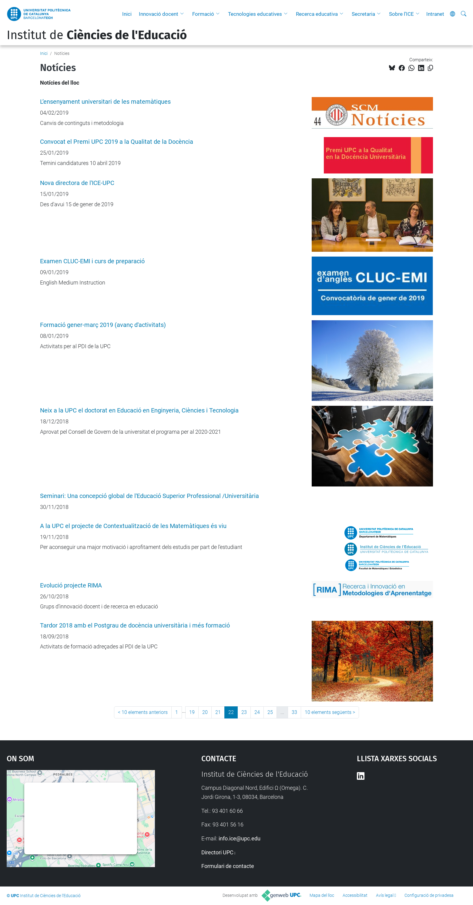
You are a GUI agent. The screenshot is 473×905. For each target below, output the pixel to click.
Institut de (97, 35)
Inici (127, 14)
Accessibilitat (355, 895)
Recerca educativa (317, 14)
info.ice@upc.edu (239, 838)
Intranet (435, 14)
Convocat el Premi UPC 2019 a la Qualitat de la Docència (116, 141)
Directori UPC (217, 852)
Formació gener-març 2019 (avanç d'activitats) (103, 324)
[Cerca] (463, 14)
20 (205, 712)
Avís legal (385, 895)
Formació (203, 14)
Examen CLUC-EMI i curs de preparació (92, 261)
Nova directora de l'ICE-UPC (77, 183)
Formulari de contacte (227, 866)
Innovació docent (158, 14)
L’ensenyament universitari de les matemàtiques (105, 101)
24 (257, 712)
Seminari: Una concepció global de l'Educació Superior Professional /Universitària (149, 496)
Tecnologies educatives (255, 14)
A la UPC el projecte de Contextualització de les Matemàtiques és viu (133, 526)
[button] (183, 13)
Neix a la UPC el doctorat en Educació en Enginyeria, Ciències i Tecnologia (139, 410)
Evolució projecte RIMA (71, 585)
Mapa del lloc (322, 895)
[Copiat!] (430, 68)
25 (270, 712)
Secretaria (363, 14)
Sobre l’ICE (401, 14)
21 (218, 712)
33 (294, 712)
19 (192, 712)
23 (244, 712)
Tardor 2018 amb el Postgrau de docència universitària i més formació (135, 625)
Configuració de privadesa (429, 895)
